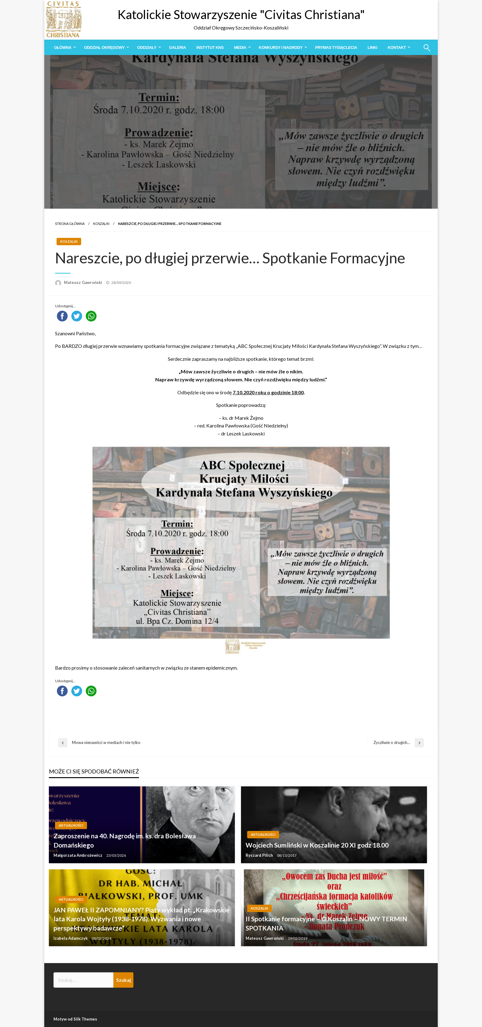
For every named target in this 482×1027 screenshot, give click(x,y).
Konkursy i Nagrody (280, 47)
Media (240, 47)
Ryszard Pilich (260, 855)
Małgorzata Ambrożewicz (78, 855)
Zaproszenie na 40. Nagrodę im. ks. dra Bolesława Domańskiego (124, 840)
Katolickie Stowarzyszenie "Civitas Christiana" (241, 14)
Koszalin (101, 224)
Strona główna (70, 224)
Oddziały (146, 47)
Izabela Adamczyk (71, 938)
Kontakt (397, 47)
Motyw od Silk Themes (75, 1019)
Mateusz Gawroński (83, 282)
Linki (372, 47)
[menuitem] (64, 47)
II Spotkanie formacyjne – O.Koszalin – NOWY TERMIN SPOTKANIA (326, 923)
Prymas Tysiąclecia (336, 47)
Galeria (177, 47)
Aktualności (71, 825)
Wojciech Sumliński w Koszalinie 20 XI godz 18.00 (317, 845)
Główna (62, 47)
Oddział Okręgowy (104, 47)
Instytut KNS (210, 47)
